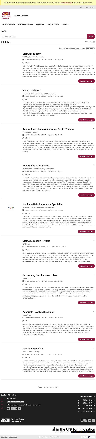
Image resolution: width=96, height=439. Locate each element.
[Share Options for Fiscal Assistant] (94, 90)
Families (65, 24)
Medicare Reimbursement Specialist (42, 204)
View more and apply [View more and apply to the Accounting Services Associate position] (86, 302)
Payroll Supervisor (32, 348)
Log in (86, 7)
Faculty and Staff (53, 24)
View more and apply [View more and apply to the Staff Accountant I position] (86, 81)
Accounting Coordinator (35, 165)
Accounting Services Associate (39, 275)
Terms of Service (13, 437)
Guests (92, 7)
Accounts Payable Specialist (38, 312)
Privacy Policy (4, 437)
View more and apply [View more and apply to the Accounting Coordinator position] (86, 195)
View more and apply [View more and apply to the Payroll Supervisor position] (86, 376)
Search (91, 36)
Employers (40, 24)
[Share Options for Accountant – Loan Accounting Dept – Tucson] (94, 129)
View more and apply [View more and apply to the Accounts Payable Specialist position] (86, 339)
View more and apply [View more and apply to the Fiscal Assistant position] (86, 120)
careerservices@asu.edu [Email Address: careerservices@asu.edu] (15, 402)
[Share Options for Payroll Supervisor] (94, 348)
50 (56, 387)
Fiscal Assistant (31, 90)
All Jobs (5, 42)
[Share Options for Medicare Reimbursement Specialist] (94, 204)
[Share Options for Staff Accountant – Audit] (94, 240)
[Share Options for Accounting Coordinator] (94, 165)
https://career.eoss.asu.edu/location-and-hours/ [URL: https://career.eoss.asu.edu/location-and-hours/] (23, 405)
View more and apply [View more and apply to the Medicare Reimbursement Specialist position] (86, 231)
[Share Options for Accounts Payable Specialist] (94, 311)
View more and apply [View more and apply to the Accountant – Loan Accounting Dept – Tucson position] (86, 156)
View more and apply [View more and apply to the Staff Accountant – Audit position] (86, 266)
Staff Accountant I (32, 53)
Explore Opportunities (25, 24)
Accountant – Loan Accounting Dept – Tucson (48, 129)
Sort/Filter (88, 42)
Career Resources (8, 24)
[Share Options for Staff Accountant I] (94, 53)
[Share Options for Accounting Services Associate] (94, 275)
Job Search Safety (66, 2)
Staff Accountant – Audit (36, 241)
